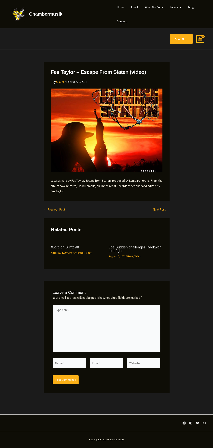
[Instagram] (190, 423)
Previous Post (54, 209)
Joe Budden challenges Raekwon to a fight (135, 249)
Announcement (76, 252)
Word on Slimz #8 (65, 247)
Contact (121, 21)
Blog (187, 7)
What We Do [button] (152, 7)
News (130, 256)
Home (120, 7)
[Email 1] (204, 423)
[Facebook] (184, 423)
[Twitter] (197, 423)
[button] (159, 7)
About (133, 7)
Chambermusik (45, 14)
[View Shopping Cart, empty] (200, 39)
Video (89, 252)
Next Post (161, 209)
